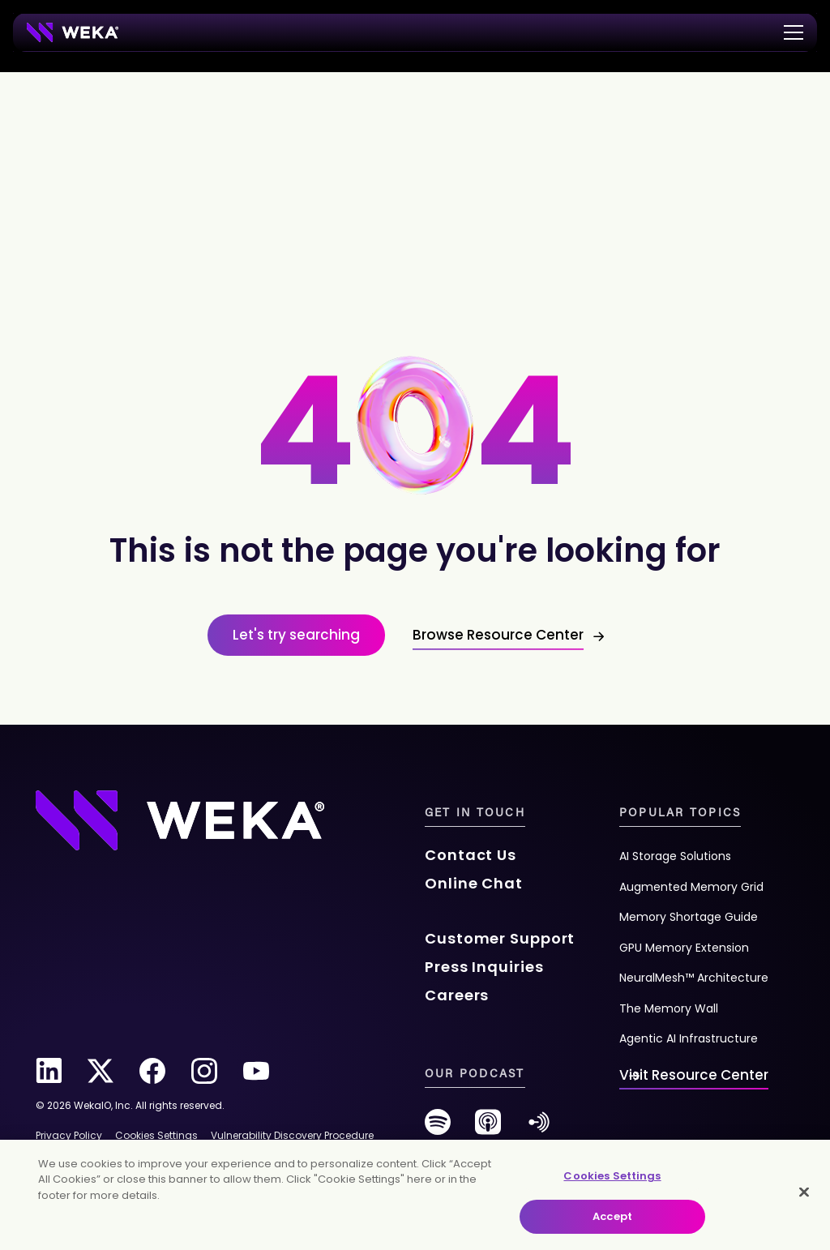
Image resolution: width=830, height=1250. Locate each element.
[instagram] (204, 1071)
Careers (457, 995)
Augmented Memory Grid (691, 887)
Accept (612, 1216)
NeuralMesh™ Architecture (693, 978)
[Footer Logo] (180, 819)
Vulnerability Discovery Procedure (292, 1135)
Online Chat (474, 883)
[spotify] (438, 1128)
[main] (415, 1195)
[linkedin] (49, 1071)
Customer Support (500, 938)
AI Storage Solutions (675, 856)
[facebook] (152, 1071)
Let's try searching (296, 634)
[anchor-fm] (539, 1128)
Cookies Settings (612, 1176)
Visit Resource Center (693, 1075)
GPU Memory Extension (684, 948)
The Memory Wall (668, 1008)
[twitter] (100, 1071)
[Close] (804, 1191)
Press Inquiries (484, 967)
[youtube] (256, 1071)
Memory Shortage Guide (688, 917)
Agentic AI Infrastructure (688, 1038)
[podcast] (488, 1128)
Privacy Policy (69, 1135)
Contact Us (470, 855)
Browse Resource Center (498, 634)
